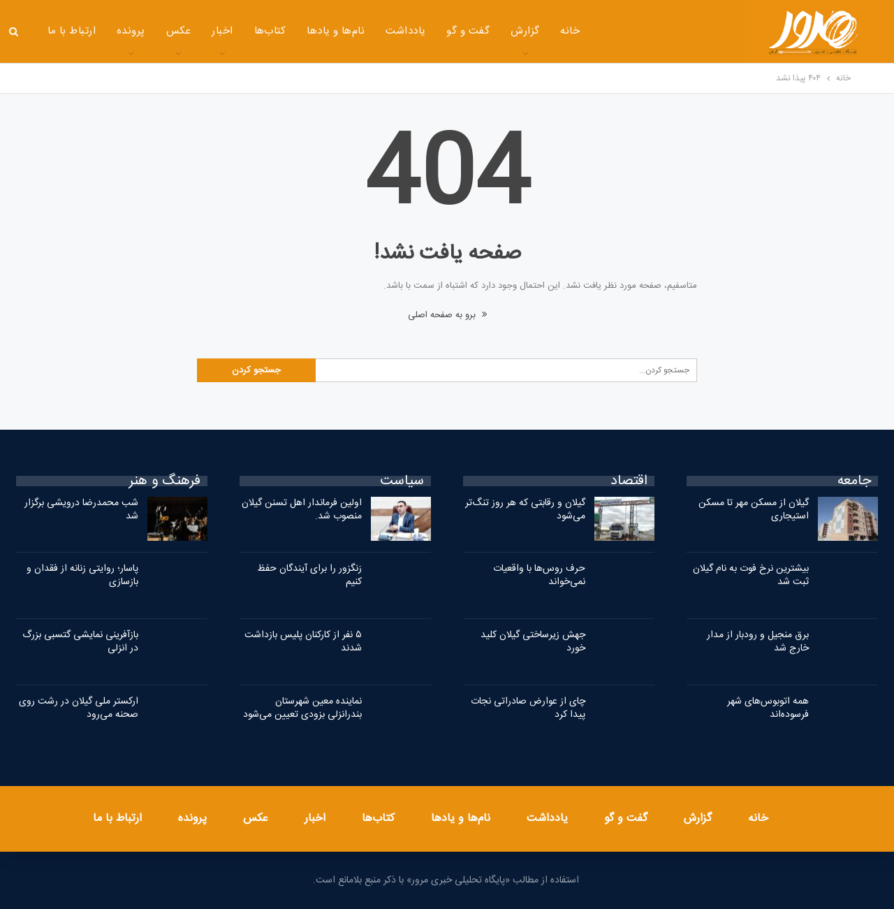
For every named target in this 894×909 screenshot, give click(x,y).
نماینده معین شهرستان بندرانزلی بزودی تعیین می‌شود (302, 708)
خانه (570, 31)
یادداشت (405, 31)
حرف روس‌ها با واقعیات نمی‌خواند (539, 575)
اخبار (222, 31)
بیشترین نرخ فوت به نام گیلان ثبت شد (751, 575)
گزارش (525, 31)
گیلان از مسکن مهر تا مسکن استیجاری (753, 510)
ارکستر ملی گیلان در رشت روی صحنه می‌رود (78, 708)
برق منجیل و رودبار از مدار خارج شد (758, 642)
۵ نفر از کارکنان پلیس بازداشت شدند (303, 642)
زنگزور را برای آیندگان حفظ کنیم (309, 575)
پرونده (131, 31)
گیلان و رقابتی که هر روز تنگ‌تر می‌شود (525, 510)
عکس (178, 31)
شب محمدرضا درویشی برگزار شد (81, 510)
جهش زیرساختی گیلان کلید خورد (533, 642)
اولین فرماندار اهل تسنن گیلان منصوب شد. (302, 510)
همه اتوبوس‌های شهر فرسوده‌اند (768, 708)
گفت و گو (468, 31)
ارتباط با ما (71, 31)
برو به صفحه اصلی (447, 315)
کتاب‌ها (270, 31)
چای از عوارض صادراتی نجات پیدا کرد (528, 708)
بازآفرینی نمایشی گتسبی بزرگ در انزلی (80, 642)
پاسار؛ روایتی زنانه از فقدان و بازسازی (82, 575)
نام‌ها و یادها (336, 31)
